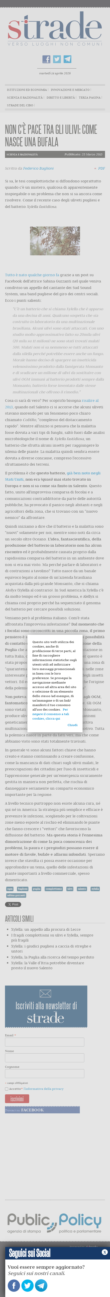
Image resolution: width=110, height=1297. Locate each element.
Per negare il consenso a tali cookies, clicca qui (50, 714)
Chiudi (73, 725)
